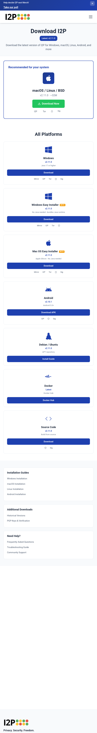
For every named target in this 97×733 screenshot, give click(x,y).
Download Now (48, 103)
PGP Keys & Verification (18, 520)
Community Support (16, 552)
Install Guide (48, 359)
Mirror (36, 179)
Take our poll (10, 7)
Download (48, 172)
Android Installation (16, 494)
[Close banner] (92, 3)
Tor (44, 111)
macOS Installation (16, 484)
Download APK (48, 312)
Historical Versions (16, 515)
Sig (59, 111)
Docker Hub (48, 400)
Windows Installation (17, 478)
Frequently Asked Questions (20, 542)
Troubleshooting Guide (18, 547)
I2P (35, 111)
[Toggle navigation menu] (91, 17)
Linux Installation (15, 489)
